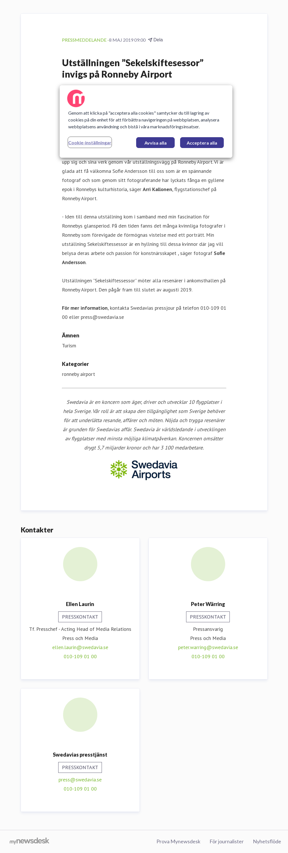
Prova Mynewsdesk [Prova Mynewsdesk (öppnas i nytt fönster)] (178, 841)
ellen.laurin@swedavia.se (80, 647)
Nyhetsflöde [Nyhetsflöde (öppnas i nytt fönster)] (267, 841)
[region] (146, 121)
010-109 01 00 (80, 656)
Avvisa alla (155, 142)
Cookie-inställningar (89, 142)
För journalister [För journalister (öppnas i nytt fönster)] (227, 841)
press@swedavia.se (80, 779)
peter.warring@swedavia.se (208, 647)
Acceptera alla (202, 142)
